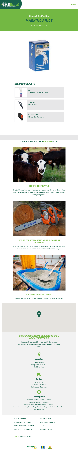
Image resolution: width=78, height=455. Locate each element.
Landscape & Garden (23, 429)
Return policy (46, 429)
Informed (47, 141)
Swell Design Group (25, 436)
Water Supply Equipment (24, 426)
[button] (39, 314)
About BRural (46, 418)
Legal (42, 426)
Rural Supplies (21, 418)
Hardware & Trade (22, 422)
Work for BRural (47, 422)
